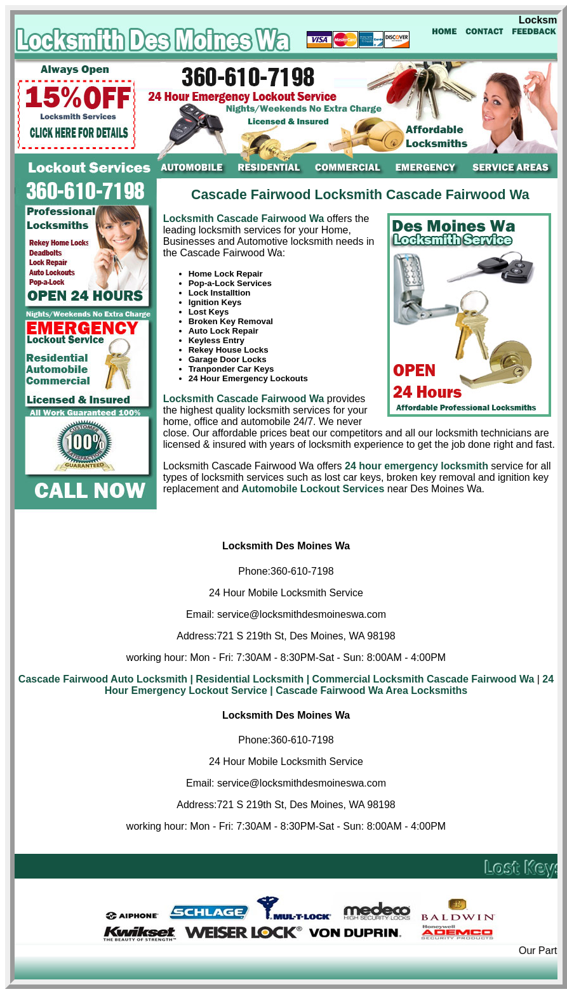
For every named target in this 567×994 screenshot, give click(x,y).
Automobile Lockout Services (312, 488)
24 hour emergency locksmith (416, 466)
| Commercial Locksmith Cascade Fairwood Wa (421, 679)
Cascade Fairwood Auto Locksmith (102, 679)
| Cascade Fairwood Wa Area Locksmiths (368, 690)
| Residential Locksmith (247, 679)
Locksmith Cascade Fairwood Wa (245, 218)
